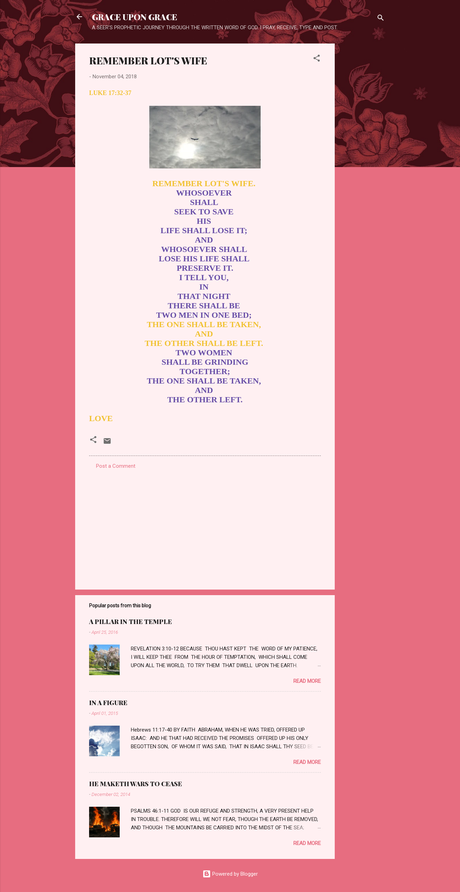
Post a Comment (115, 466)
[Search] (380, 19)
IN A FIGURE (108, 702)
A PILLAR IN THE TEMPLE (130, 621)
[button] (316, 59)
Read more (307, 681)
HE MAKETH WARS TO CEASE (135, 784)
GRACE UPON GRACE (134, 16)
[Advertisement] (362, 148)
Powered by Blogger (230, 874)
